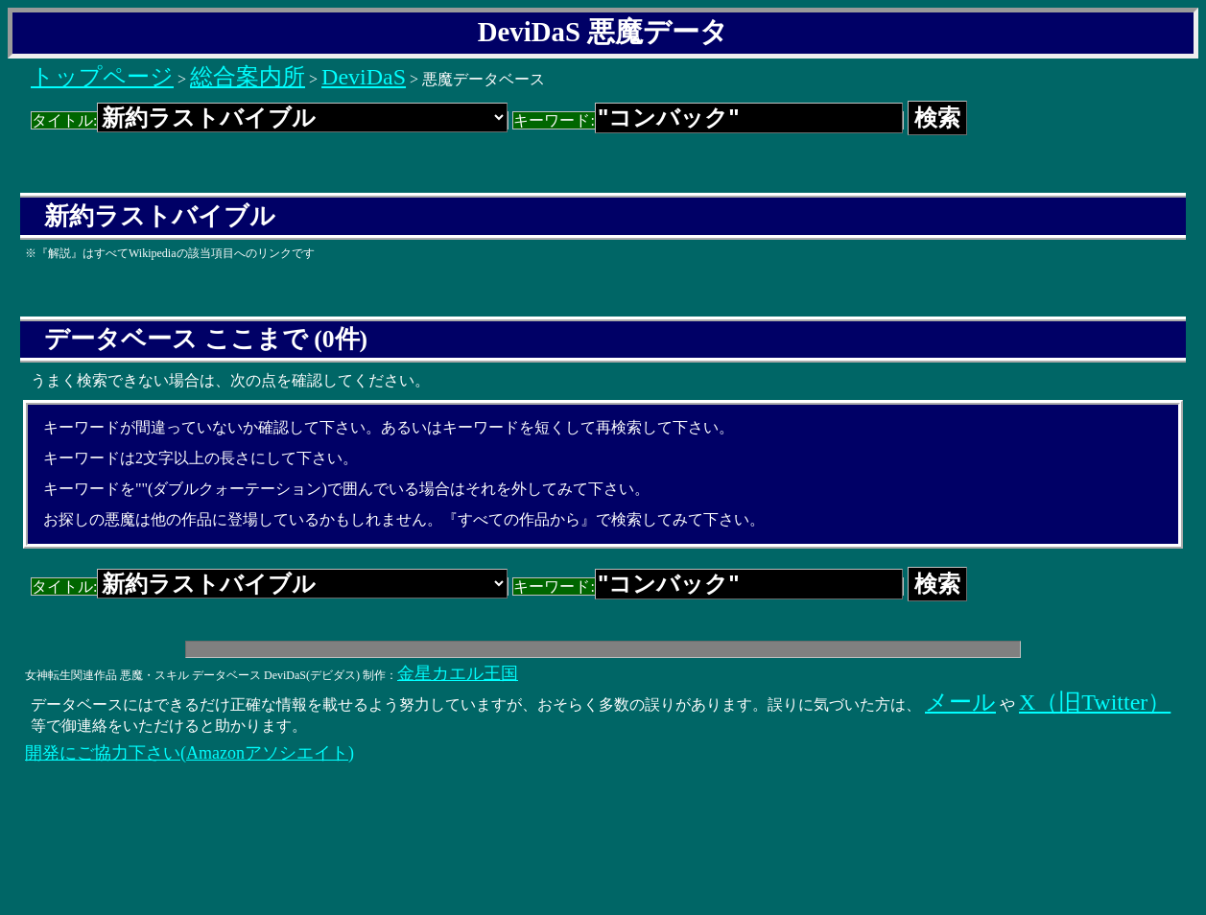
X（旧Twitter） (1095, 702)
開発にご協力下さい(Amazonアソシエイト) (189, 752)
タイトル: (270, 120)
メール (960, 702)
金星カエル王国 (457, 673)
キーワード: (707, 120)
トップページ (102, 76)
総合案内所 (247, 76)
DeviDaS (363, 76)
